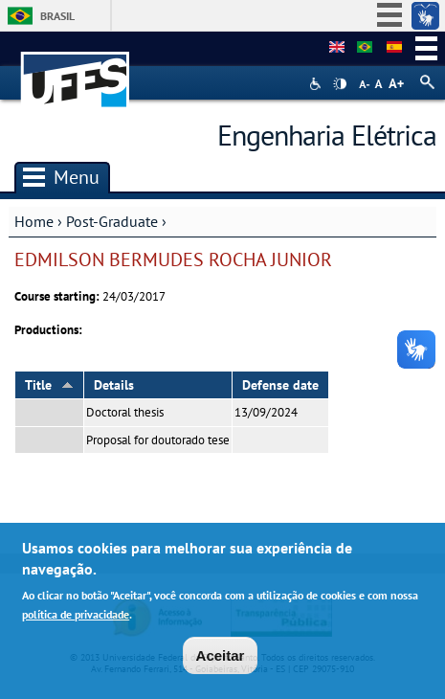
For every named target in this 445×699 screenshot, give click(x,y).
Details (114, 385)
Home (34, 221)
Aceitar (220, 660)
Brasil (57, 16)
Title (49, 385)
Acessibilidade (317, 84)
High (339, 84)
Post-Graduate (112, 221)
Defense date (280, 385)
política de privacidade (75, 618)
